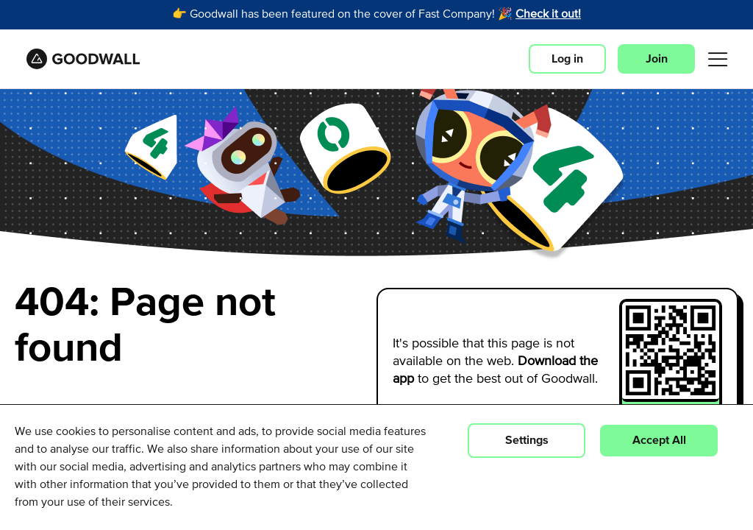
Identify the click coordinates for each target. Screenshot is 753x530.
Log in (567, 59)
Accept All (659, 440)
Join (657, 59)
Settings (527, 440)
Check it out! (548, 15)
